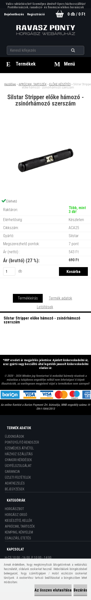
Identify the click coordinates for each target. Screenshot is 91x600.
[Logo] (45, 30)
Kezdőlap (10, 84)
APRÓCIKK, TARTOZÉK (33, 84)
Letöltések (45, 307)
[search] (79, 50)
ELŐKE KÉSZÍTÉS (60, 84)
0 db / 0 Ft (76, 14)
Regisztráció (36, 14)
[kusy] (9, 271)
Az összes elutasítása (53, 590)
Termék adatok (60, 298)
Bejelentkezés (14, 14)
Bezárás (80, 590)
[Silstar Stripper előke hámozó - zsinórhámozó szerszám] (45, 127)
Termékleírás (28, 298)
